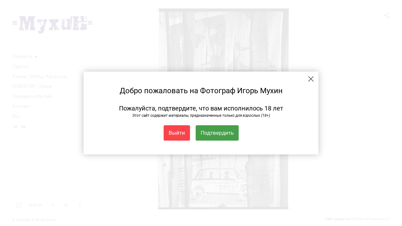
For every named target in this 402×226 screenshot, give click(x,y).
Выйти (177, 133)
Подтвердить (217, 133)
